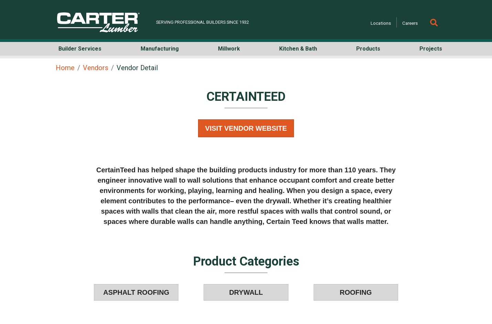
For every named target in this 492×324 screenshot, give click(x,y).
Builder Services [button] (79, 48)
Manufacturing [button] (160, 48)
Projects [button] (430, 48)
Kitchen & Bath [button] (298, 48)
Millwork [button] (229, 48)
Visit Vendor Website (246, 128)
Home (65, 68)
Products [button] (368, 48)
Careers (410, 23)
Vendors (95, 68)
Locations (381, 23)
